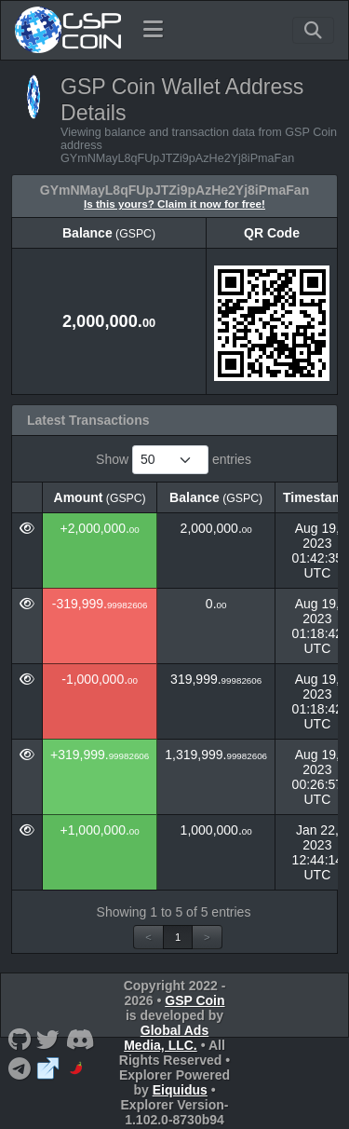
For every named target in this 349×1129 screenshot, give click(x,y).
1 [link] (178, 937)
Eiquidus (180, 1089)
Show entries (173, 459)
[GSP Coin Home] (67, 30)
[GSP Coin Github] (19, 1038)
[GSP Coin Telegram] (19, 1067)
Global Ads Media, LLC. (166, 1038)
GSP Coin (194, 1000)
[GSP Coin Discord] (80, 1038)
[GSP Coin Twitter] (48, 1038)
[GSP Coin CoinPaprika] (77, 1067)
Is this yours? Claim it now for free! (174, 203)
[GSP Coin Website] (48, 1067)
